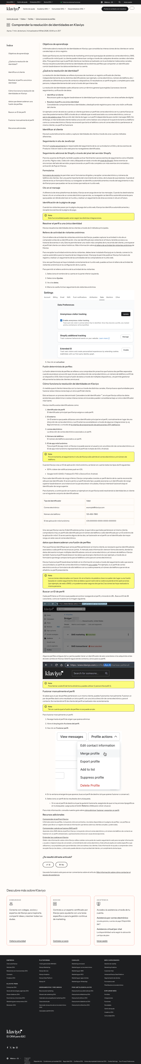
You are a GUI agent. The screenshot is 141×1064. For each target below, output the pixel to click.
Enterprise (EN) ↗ (35, 2)
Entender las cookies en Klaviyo (55, 837)
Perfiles (30, 19)
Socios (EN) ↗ (48, 2)
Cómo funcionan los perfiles (45, 19)
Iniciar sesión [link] (102, 941)
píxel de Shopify (106, 160)
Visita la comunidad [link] (17, 941)
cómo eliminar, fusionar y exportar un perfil (101, 810)
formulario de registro (51, 175)
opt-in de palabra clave (52, 117)
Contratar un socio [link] (60, 941)
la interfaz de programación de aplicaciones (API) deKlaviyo (95, 425)
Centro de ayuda (22, 2)
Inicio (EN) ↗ (11, 2)
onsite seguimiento (58, 146)
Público (23, 19)
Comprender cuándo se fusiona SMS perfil (60, 828)
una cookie (93, 565)
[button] (88, 324)
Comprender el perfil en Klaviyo (55, 819)
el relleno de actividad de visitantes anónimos (113, 245)
